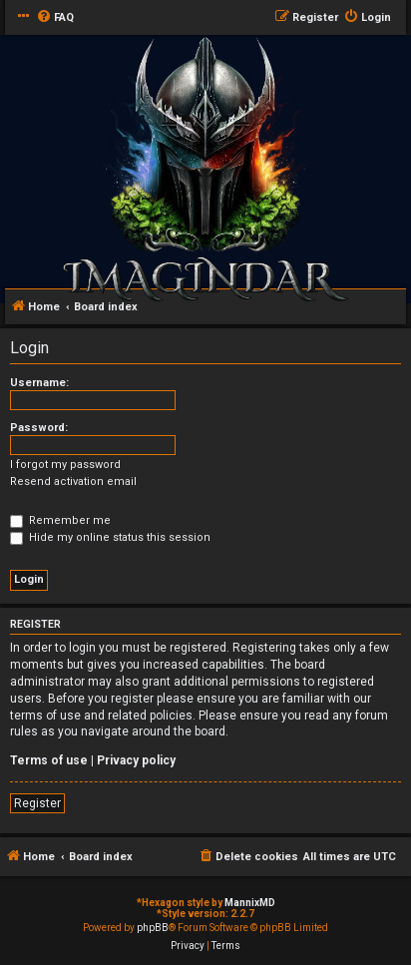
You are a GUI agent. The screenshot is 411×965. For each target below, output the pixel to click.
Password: (39, 427)
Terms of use (49, 760)
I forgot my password (65, 464)
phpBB (153, 927)
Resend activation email (73, 481)
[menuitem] (55, 18)
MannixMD (249, 902)
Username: (39, 382)
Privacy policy (136, 760)
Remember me (60, 520)
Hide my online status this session (110, 537)
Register (37, 803)
